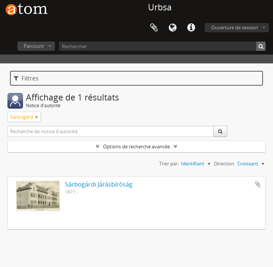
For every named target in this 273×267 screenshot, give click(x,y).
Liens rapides (191, 28)
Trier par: (169, 163)
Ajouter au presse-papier (258, 184)
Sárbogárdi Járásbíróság (98, 184)
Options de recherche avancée (136, 146)
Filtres (26, 78)
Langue (172, 28)
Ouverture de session (234, 27)
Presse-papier (154, 28)
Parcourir (34, 46)
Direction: (224, 163)
